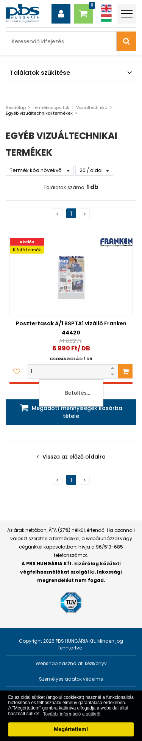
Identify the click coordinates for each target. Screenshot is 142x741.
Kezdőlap (16, 107)
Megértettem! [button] (71, 729)
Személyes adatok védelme (71, 679)
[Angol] (106, 9)
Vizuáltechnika (92, 107)
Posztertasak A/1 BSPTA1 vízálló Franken (71, 323)
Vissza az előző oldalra (74, 456)
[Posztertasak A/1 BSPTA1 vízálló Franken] (71, 277)
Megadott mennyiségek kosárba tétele (77, 412)
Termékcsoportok (51, 107)
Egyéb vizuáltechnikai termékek (39, 113)
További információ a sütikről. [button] (72, 714)
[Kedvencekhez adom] (16, 371)
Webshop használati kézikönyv (71, 663)
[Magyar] (106, 18)
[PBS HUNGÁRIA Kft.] (22, 13)
